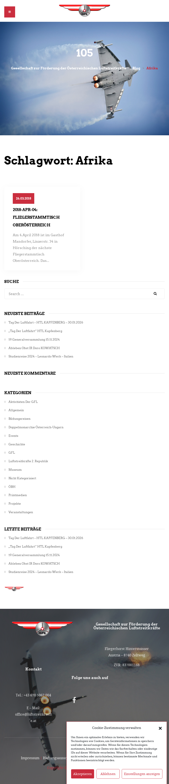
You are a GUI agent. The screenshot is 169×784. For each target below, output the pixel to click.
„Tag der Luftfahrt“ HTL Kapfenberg (35, 331)
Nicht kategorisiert (22, 478)
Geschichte (17, 444)
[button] (160, 737)
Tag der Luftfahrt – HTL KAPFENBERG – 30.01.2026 (46, 322)
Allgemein (16, 410)
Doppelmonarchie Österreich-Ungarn (36, 427)
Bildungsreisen (19, 419)
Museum (15, 470)
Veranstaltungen (21, 512)
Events (13, 436)
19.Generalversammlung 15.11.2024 (34, 339)
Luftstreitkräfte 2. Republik (28, 461)
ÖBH (12, 487)
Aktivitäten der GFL (23, 402)
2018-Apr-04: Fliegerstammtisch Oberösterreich (36, 217)
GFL (12, 453)
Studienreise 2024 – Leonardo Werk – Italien (41, 356)
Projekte (15, 504)
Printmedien (18, 495)
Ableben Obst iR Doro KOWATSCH (34, 348)
